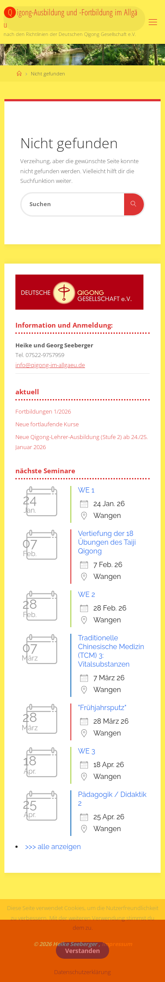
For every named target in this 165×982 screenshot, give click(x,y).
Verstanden (82, 950)
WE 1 (86, 490)
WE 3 (86, 751)
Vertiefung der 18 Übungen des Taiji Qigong (107, 542)
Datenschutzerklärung (82, 972)
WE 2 (86, 594)
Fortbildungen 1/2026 (43, 411)
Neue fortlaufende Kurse (47, 424)
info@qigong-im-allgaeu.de (50, 365)
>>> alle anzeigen (53, 847)
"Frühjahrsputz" (102, 707)
